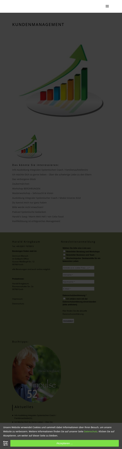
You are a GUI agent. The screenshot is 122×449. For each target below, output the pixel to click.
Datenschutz (90, 431)
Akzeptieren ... (64, 443)
